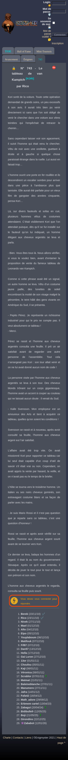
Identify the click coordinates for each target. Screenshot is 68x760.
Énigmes (28, 59)
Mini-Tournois (44, 51)
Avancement (11, 59)
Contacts (18, 737)
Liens (28, 737)
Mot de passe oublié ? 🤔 (46, 35)
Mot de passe (47, 11)
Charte (7, 737)
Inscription (58, 43)
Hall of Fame (24, 51)
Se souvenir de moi (45, 23)
